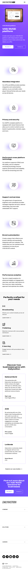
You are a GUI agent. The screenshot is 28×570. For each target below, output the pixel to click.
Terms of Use (12, 567)
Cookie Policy (15, 566)
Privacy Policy (5, 567)
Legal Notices (18, 567)
